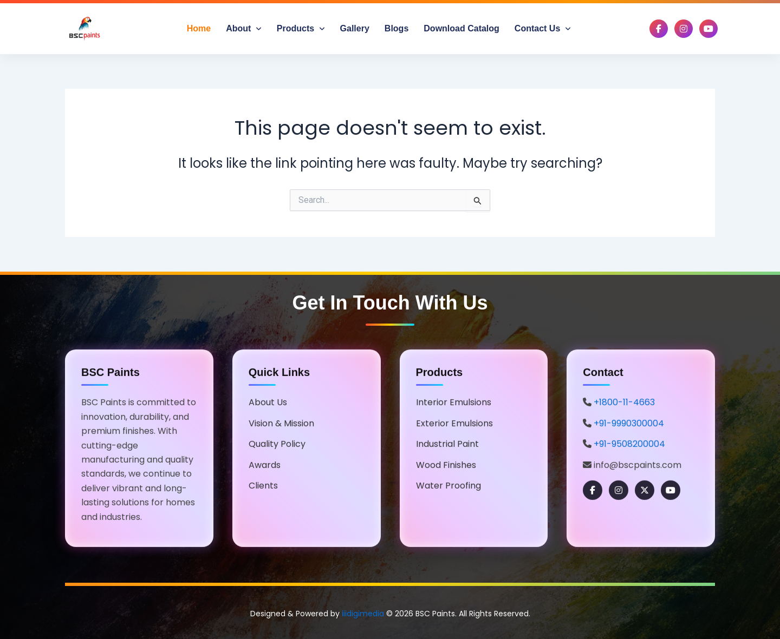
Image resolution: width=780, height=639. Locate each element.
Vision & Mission (281, 424)
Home (199, 28)
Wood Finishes (446, 466)
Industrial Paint (447, 445)
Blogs (396, 28)
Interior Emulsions (453, 404)
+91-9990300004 (629, 424)
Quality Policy (277, 445)
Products (301, 28)
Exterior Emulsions (454, 424)
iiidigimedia (363, 613)
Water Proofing (448, 486)
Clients (263, 486)
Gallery (354, 28)
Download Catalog (461, 28)
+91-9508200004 (629, 445)
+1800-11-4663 (624, 404)
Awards (265, 466)
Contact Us (543, 28)
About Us (268, 404)
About (244, 28)
